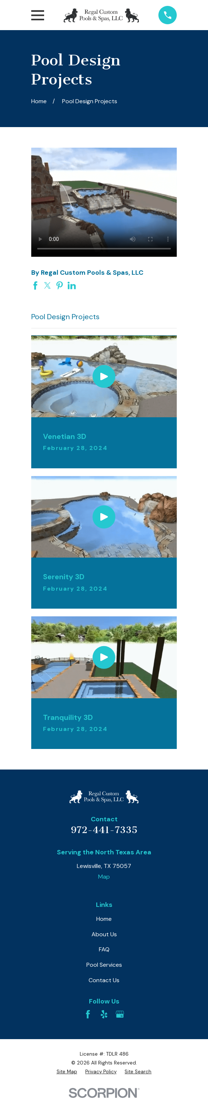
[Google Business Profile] (120, 1014)
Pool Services (104, 965)
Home (104, 919)
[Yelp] (104, 1014)
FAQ (104, 949)
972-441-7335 (104, 830)
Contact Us (104, 980)
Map (104, 876)
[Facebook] (88, 1014)
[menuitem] (67, 1071)
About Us (104, 934)
